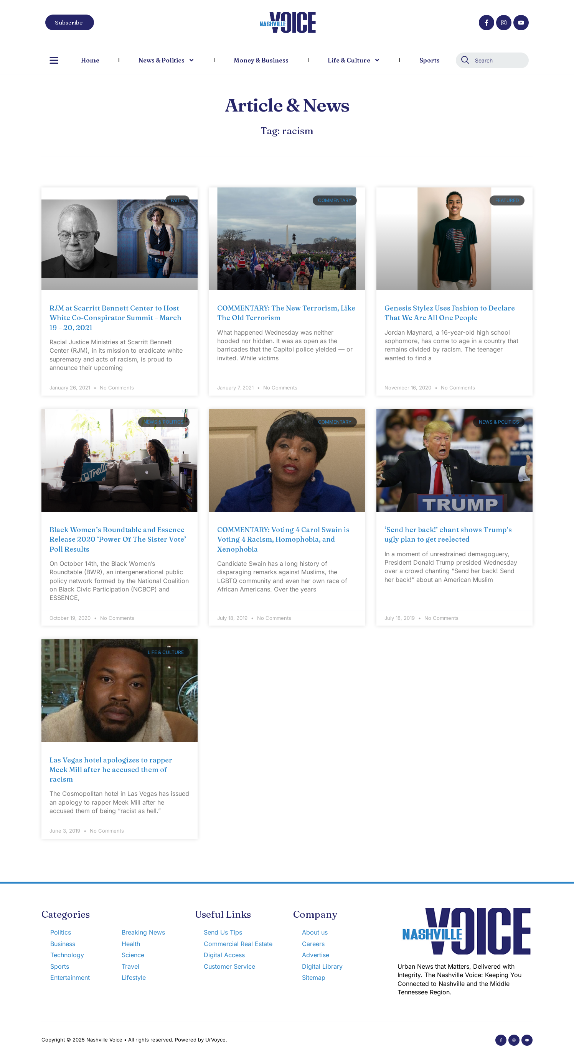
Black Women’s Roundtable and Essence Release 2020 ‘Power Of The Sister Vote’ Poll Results (117, 539)
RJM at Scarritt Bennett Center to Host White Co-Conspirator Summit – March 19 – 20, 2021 (115, 318)
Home (90, 60)
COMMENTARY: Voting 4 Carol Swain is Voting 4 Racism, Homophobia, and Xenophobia (283, 539)
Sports (429, 60)
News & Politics (167, 60)
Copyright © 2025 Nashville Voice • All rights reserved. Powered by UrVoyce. (134, 1040)
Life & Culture (354, 60)
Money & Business (261, 60)
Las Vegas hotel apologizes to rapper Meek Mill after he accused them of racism (110, 770)
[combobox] (492, 60)
